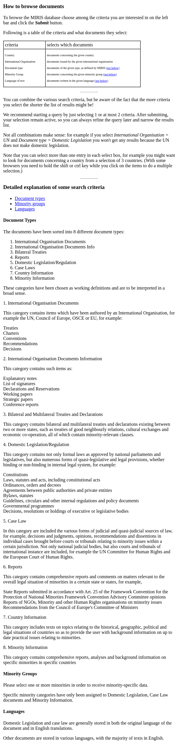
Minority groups (30, 203)
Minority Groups (20, 673)
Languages (25, 208)
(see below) (112, 68)
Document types (30, 198)
